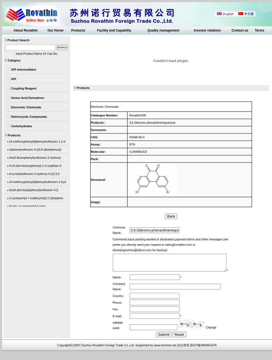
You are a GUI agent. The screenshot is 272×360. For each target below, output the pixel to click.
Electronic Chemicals (26, 107)
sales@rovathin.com (164, 244)
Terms (259, 30)
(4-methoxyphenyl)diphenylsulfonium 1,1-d (37, 141)
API (13, 79)
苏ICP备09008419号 (203, 352)
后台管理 (183, 352)
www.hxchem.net (165, 352)
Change (208, 334)
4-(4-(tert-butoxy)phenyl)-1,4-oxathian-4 (35, 166)
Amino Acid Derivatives (27, 97)
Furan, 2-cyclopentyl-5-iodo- (27, 206)
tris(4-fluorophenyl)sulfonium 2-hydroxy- (35, 158)
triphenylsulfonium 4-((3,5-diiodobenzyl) (35, 149)
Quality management (163, 30)
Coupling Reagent (23, 88)
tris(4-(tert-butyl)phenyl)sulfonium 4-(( (33, 190)
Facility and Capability (114, 30)
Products (78, 30)
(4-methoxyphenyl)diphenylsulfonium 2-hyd (37, 182)
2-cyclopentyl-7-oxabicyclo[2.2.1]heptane (36, 198)
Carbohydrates (21, 126)
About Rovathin (25, 30)
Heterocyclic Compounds (29, 116)
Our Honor (55, 30)
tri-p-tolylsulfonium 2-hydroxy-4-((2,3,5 (34, 174)
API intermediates (23, 69)
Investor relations (207, 30)
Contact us (240, 30)
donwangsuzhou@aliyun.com (201, 244)
